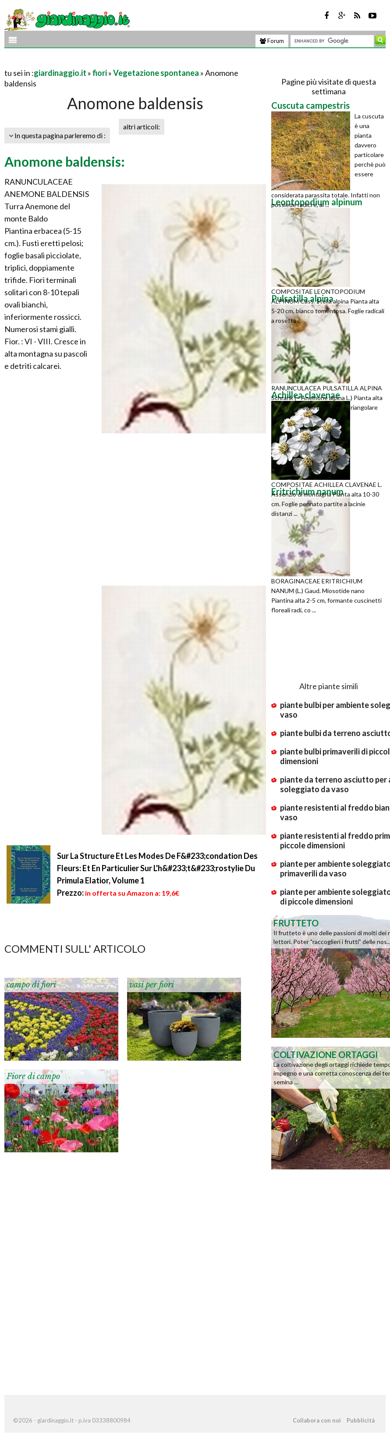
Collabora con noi (317, 1420)
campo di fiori (31, 985)
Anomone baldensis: (64, 161)
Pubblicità (361, 1420)
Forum (272, 40)
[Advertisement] (106, 62)
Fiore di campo (33, 1076)
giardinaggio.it (60, 73)
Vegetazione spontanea (156, 73)
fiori (99, 73)
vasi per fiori (151, 985)
